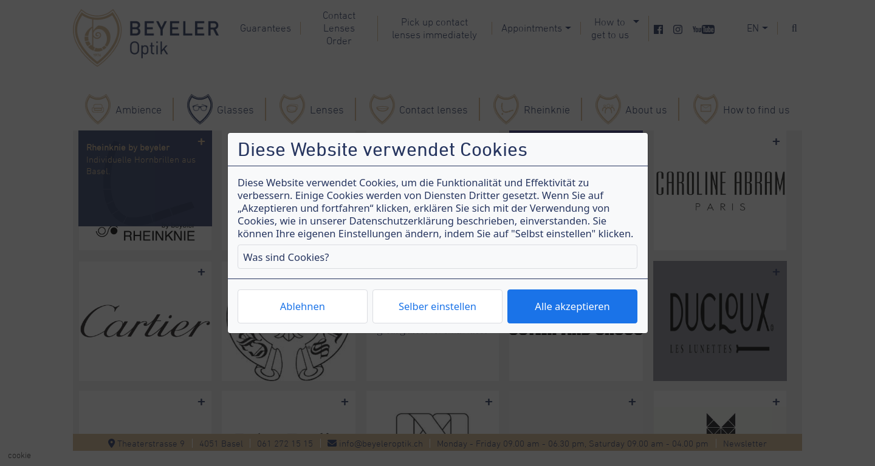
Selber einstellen (437, 306)
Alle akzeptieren (572, 306)
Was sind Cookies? (286, 257)
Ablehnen (302, 306)
